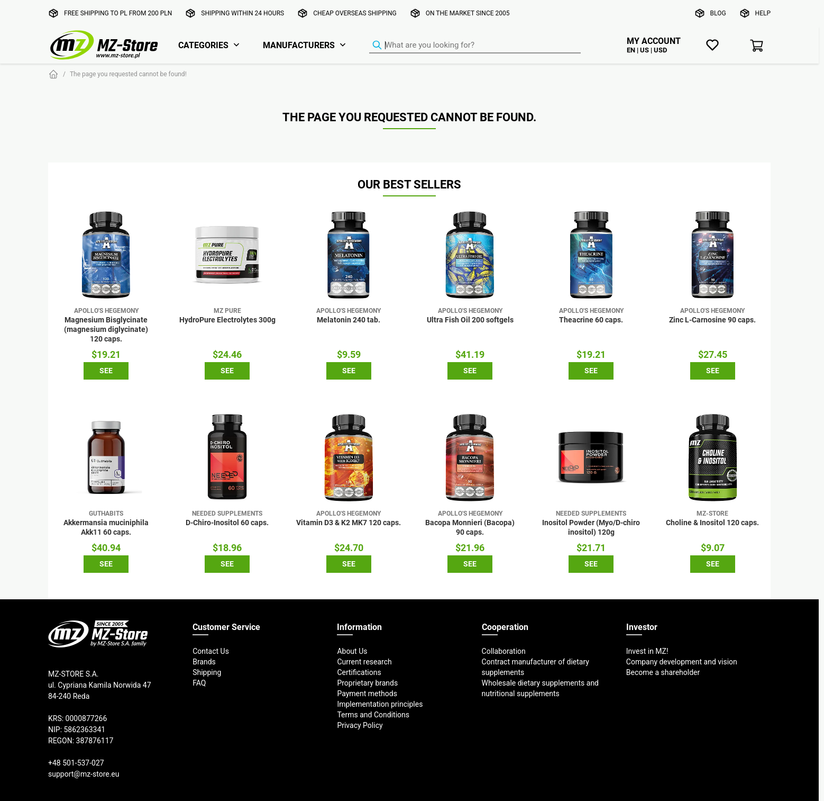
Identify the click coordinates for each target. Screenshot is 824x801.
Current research (364, 661)
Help (763, 13)
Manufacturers (299, 45)
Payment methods (367, 693)
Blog (718, 13)
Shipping (207, 672)
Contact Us (211, 651)
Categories (203, 45)
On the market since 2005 (468, 13)
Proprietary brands (367, 683)
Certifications (359, 672)
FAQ (199, 683)
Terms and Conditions (373, 714)
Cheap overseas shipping (355, 13)
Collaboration (504, 651)
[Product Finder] (475, 45)
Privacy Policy (359, 725)
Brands (204, 661)
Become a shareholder (663, 672)
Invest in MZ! (647, 651)
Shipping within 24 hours (242, 13)
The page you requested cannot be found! (128, 73)
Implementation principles (380, 704)
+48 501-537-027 (76, 763)
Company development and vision (681, 661)
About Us (352, 651)
